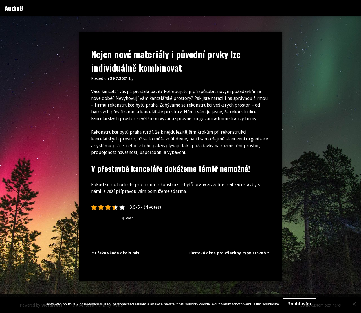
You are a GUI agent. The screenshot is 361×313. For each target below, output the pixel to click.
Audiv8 (14, 8)
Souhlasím (299, 304)
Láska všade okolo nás (117, 253)
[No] (354, 304)
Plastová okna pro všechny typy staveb (227, 253)
